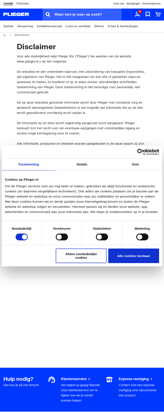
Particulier (22, 3)
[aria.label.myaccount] (137, 14)
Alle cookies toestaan (133, 256)
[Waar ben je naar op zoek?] (88, 15)
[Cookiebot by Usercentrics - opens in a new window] (140, 152)
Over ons (118, 3)
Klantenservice (151, 3)
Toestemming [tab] (28, 164)
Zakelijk (8, 3)
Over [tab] (135, 164)
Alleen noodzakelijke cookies (81, 255)
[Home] (4, 35)
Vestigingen (133, 3)
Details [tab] (82, 164)
